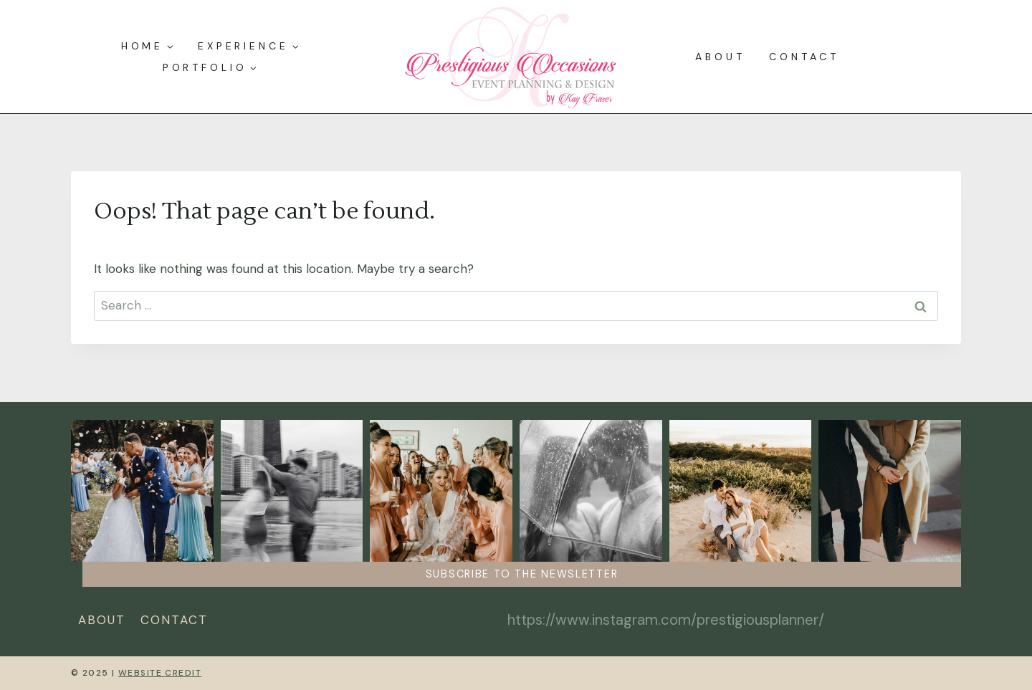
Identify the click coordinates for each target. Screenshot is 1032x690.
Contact (803, 56)
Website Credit (159, 673)
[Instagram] (516, 620)
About (720, 56)
